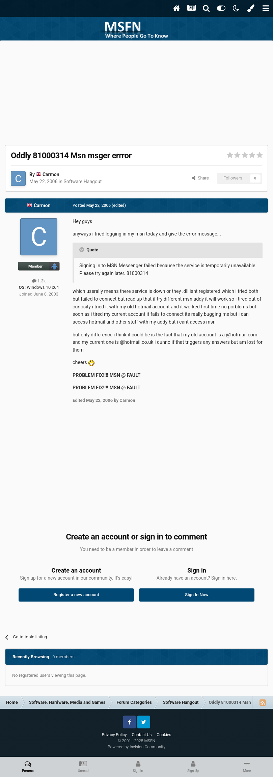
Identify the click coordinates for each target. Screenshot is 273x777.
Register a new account (76, 594)
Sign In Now (196, 594)
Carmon (51, 174)
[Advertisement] (137, 91)
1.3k (39, 280)
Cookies (164, 734)
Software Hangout (82, 181)
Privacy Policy (114, 734)
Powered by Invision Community (136, 747)
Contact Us (142, 734)
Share (200, 178)
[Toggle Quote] (82, 249)
